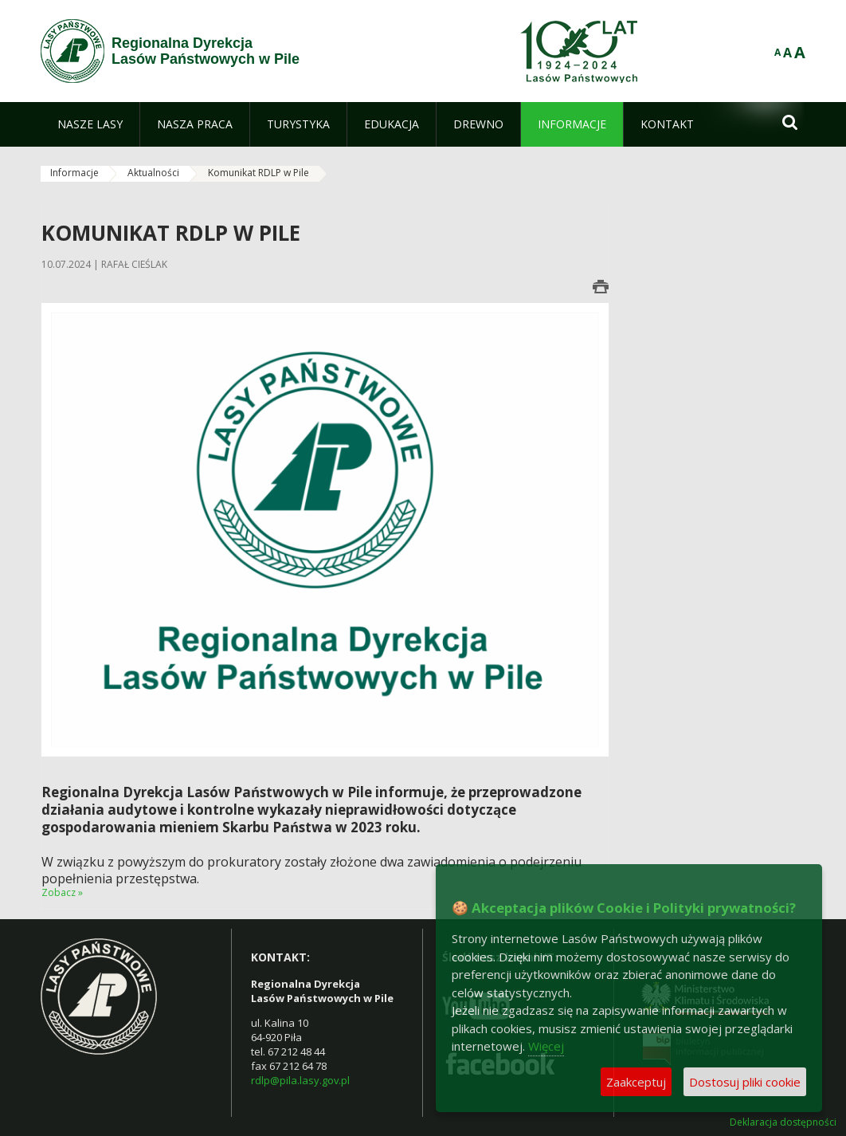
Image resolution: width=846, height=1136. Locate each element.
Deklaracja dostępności (783, 1122)
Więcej (546, 1046)
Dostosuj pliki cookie (745, 1082)
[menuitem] (90, 124)
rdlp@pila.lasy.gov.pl (300, 1080)
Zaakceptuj (636, 1082)
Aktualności (153, 172)
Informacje (74, 172)
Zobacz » (62, 892)
